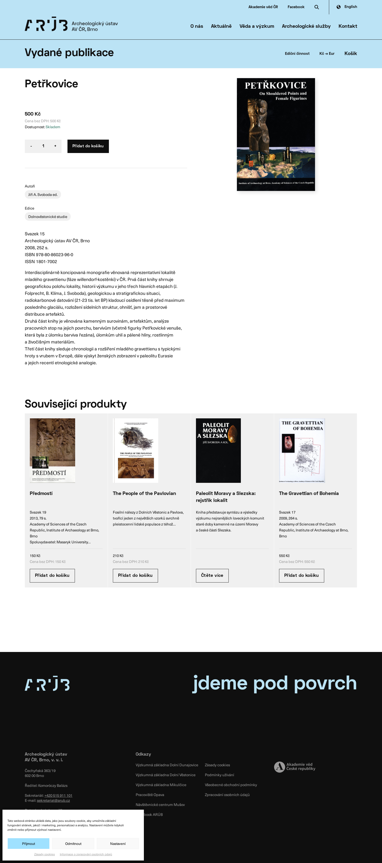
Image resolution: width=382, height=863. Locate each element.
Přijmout (28, 843)
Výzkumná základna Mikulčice (161, 784)
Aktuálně (221, 26)
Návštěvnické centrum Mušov (160, 804)
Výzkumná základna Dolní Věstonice (165, 774)
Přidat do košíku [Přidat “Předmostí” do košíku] (52, 576)
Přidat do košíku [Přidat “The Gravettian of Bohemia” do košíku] (301, 576)
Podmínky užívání (219, 774)
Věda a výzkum (257, 26)
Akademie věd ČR (263, 7)
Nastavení (118, 843)
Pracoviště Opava (150, 794)
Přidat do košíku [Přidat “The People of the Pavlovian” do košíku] (135, 576)
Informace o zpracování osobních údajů (86, 854)
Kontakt (348, 26)
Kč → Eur (327, 54)
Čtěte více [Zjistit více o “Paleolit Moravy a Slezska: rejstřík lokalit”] (212, 576)
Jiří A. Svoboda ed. (43, 194)
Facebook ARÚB (149, 814)
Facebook (296, 7)
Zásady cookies (44, 854)
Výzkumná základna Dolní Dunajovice (167, 765)
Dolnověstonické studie (47, 216)
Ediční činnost (297, 54)
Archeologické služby (306, 26)
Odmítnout (73, 843)
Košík (351, 54)
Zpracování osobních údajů (227, 794)
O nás (197, 26)
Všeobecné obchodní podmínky (231, 784)
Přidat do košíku (88, 146)
